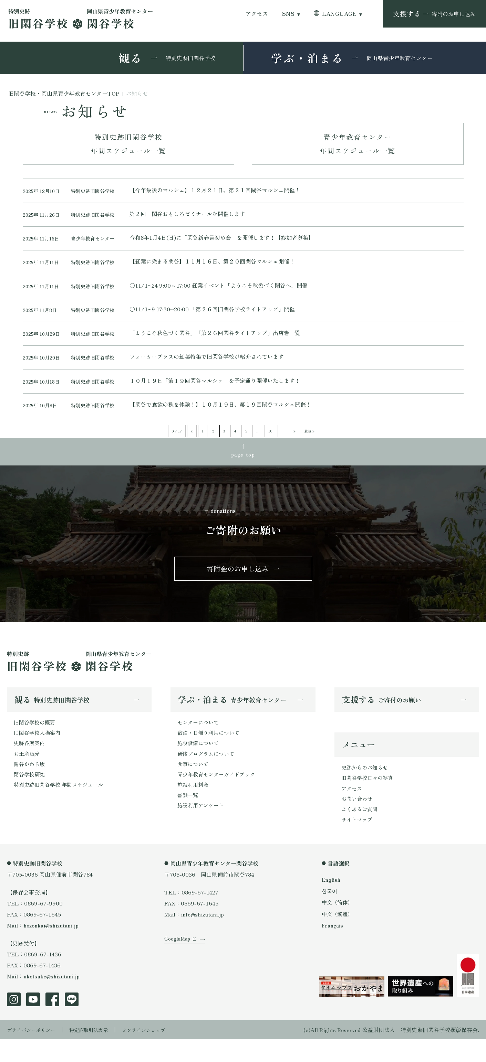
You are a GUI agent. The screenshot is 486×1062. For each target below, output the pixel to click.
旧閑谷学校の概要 (36, 740)
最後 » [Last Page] (309, 443)
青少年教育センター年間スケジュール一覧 (357, 143)
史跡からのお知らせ (366, 787)
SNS (288, 14)
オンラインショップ (159, 1052)
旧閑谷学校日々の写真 (368, 798)
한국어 (330, 913)
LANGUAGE (339, 14)
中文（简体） (338, 925)
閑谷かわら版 (30, 784)
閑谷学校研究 (30, 795)
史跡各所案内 (30, 762)
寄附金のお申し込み (238, 585)
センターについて (199, 740)
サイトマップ (357, 842)
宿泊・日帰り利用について (210, 751)
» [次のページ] (294, 443)
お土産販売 (27, 773)
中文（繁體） (338, 936)
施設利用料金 (193, 806)
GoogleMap (178, 968)
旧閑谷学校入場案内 (38, 751)
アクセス (257, 14)
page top (243, 468)
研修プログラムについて (207, 773)
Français (333, 948)
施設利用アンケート (202, 828)
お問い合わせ (357, 820)
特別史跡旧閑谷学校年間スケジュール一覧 (128, 143)
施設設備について (199, 762)
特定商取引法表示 (98, 1052)
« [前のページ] (192, 443)
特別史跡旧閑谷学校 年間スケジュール (61, 806)
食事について (193, 784)
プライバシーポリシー (34, 1052)
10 (270, 443)
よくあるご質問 (360, 831)
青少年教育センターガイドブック (218, 795)
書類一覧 (188, 817)
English (331, 902)
